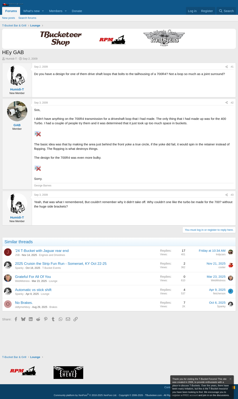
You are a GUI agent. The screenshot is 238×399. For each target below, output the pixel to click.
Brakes (53, 307)
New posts (8, 17)
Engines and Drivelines (52, 255)
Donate (77, 11)
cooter (222, 267)
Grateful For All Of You (33, 277)
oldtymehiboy (22, 307)
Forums (11, 11)
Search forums (27, 17)
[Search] (226, 11)
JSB (17, 255)
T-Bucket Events (51, 267)
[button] (43, 11)
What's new (31, 11)
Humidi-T (11, 58)
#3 (232, 194)
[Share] (226, 66)
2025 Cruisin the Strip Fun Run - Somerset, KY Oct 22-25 (61, 264)
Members (55, 11)
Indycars (221, 254)
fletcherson (219, 293)
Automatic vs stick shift (33, 290)
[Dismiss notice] (230, 379)
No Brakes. (24, 303)
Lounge (53, 281)
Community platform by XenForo (85, 395)
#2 (232, 102)
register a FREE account (185, 395)
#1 (232, 66)
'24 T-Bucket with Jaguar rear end (42, 251)
